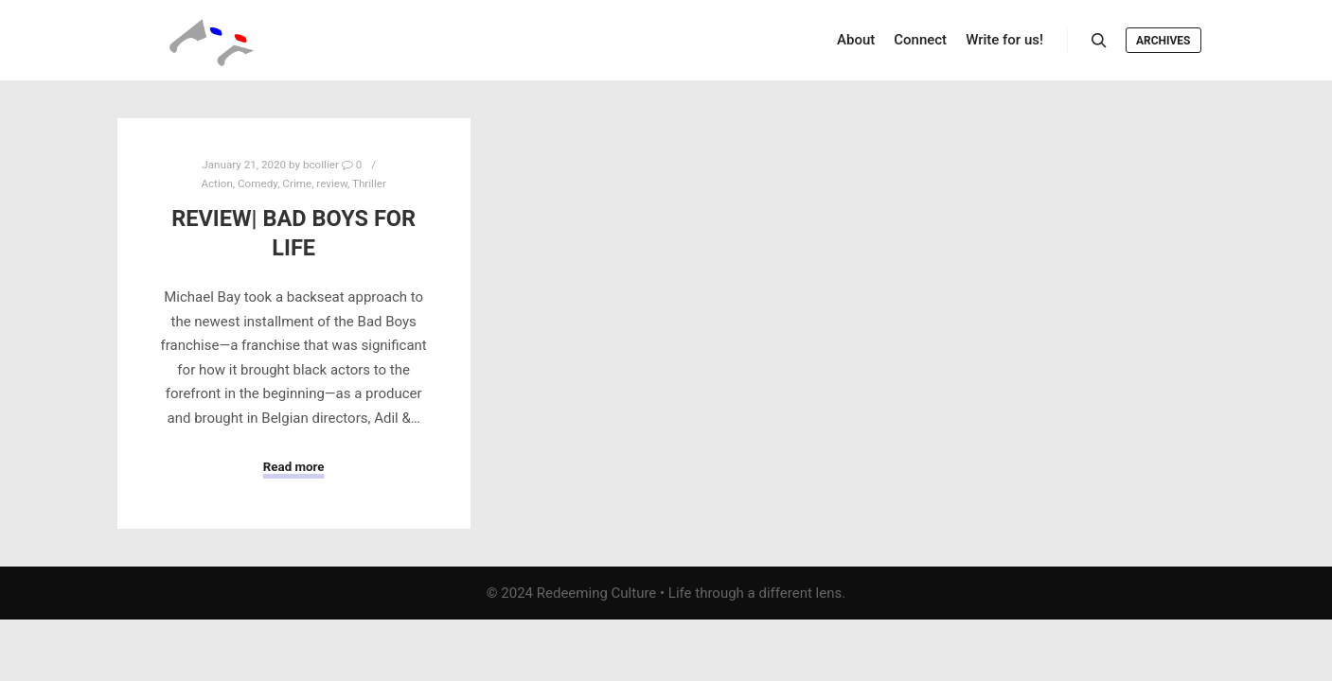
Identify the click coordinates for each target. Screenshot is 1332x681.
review (331, 183)
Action (216, 183)
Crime (296, 183)
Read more (294, 467)
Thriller (369, 183)
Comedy (257, 183)
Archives (1163, 40)
